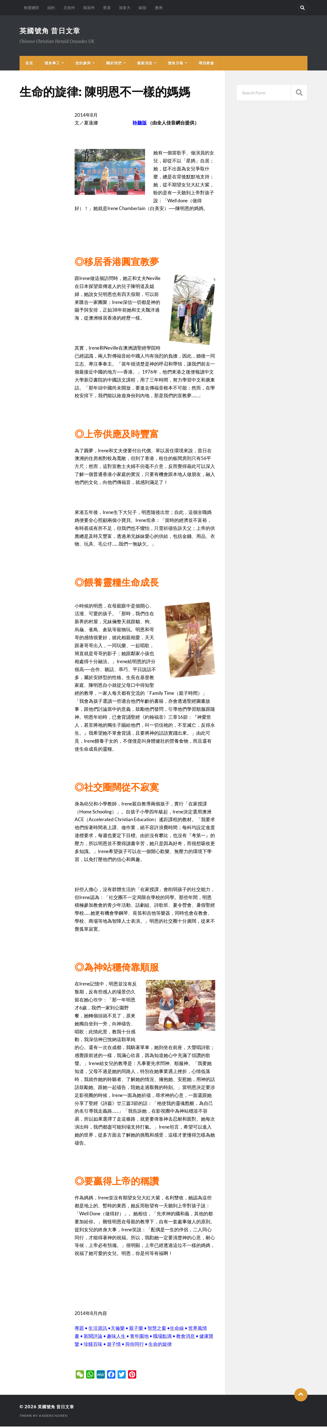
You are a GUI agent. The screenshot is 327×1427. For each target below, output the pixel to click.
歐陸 (142, 7)
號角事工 (52, 63)
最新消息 (144, 63)
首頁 (29, 63)
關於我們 (114, 63)
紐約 (51, 7)
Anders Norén (53, 1416)
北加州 (69, 7)
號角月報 (175, 63)
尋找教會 (206, 63)
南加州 (89, 7)
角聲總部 (31, 7)
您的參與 (83, 63)
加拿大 (124, 7)
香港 (107, 7)
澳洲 (158, 7)
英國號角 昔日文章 (51, 31)
